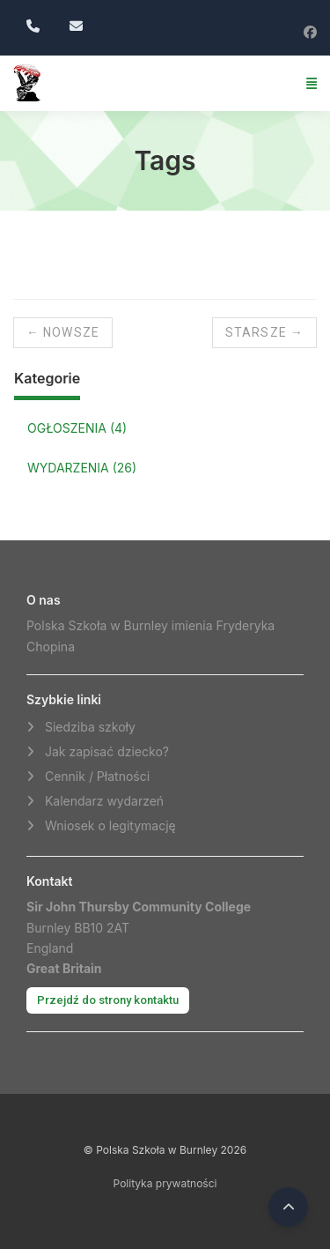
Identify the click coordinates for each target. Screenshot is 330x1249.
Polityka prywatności (165, 1183)
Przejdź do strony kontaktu (108, 1000)
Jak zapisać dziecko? (107, 751)
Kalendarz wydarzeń (104, 800)
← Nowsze (62, 332)
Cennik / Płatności (97, 776)
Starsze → (264, 332)
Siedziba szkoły (90, 726)
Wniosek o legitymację (110, 825)
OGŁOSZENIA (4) (77, 427)
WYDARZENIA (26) (81, 467)
